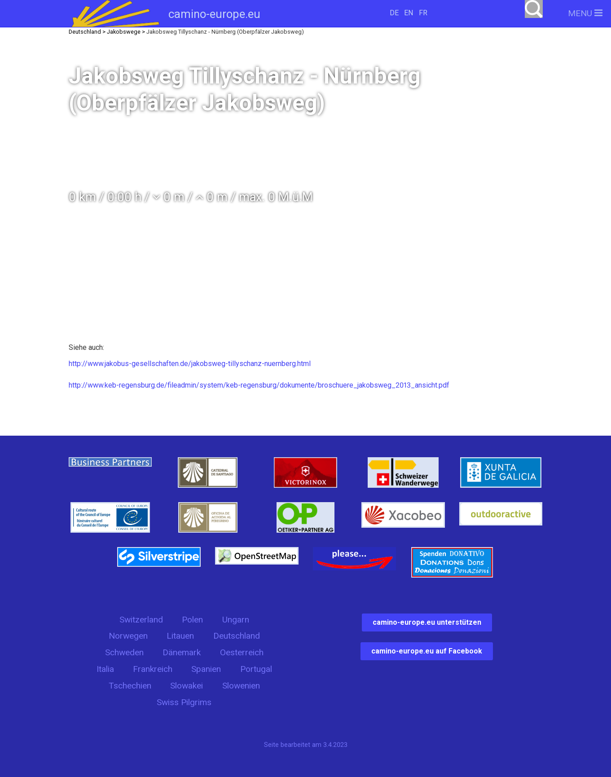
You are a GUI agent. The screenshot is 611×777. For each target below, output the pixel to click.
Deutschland (236, 636)
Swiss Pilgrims (184, 702)
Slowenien (241, 685)
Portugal (256, 669)
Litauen (180, 636)
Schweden (124, 652)
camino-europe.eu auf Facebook (426, 651)
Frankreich (152, 669)
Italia (105, 669)
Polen (192, 619)
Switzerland (141, 619)
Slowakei (186, 685)
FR (423, 13)
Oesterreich (242, 652)
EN (408, 13)
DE (394, 13)
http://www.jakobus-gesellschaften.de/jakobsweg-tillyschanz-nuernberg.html (190, 363)
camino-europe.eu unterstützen (427, 622)
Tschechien (130, 685)
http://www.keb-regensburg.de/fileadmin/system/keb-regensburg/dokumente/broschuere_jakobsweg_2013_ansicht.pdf (259, 385)
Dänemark (182, 652)
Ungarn (235, 619)
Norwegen (128, 636)
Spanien (206, 669)
